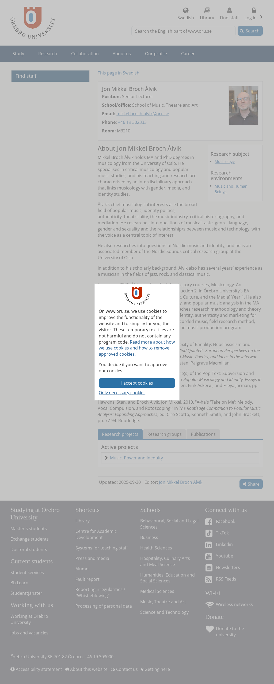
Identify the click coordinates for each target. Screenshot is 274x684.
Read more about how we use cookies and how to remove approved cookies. (137, 348)
